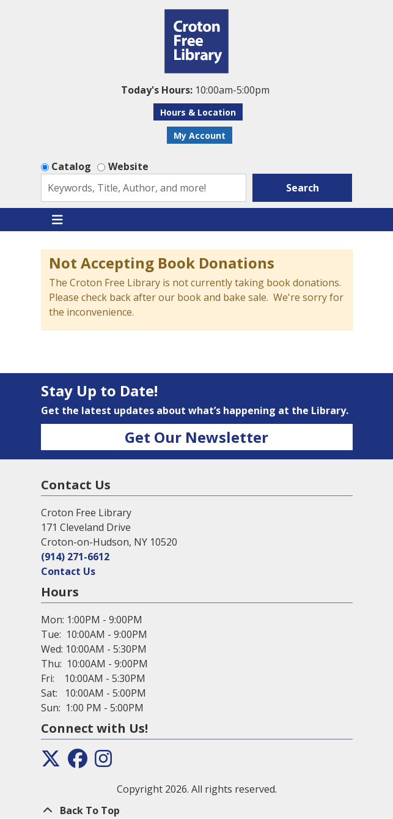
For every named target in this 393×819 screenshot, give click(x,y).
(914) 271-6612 (75, 556)
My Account (200, 135)
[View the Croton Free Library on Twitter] (51, 762)
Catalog (71, 166)
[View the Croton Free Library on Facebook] (77, 762)
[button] (195, 90)
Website (128, 166)
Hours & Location (198, 112)
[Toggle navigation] (57, 219)
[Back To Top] (197, 810)
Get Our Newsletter (196, 437)
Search (302, 188)
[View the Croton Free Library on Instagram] (103, 762)
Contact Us (68, 571)
